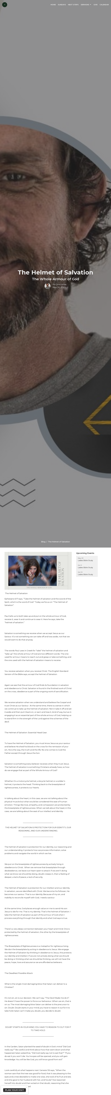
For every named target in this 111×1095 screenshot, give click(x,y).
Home (53, 5)
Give (95, 5)
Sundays (62, 5)
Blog (43, 542)
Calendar (104, 5)
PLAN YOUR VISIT (14, 1090)
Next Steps (73, 5)
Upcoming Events (85, 553)
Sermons (86, 5)
